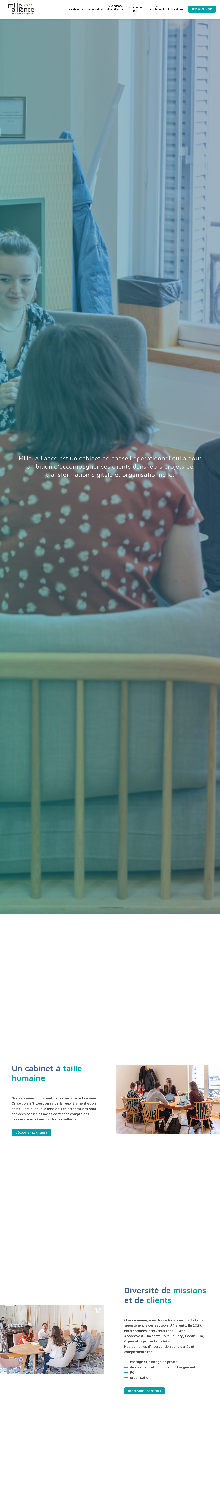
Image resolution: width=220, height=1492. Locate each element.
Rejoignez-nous (202, 9)
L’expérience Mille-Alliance (115, 9)
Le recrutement (156, 9)
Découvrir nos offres (144, 1391)
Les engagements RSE (135, 9)
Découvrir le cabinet (31, 1132)
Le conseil (95, 9)
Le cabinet (76, 9)
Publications (175, 9)
